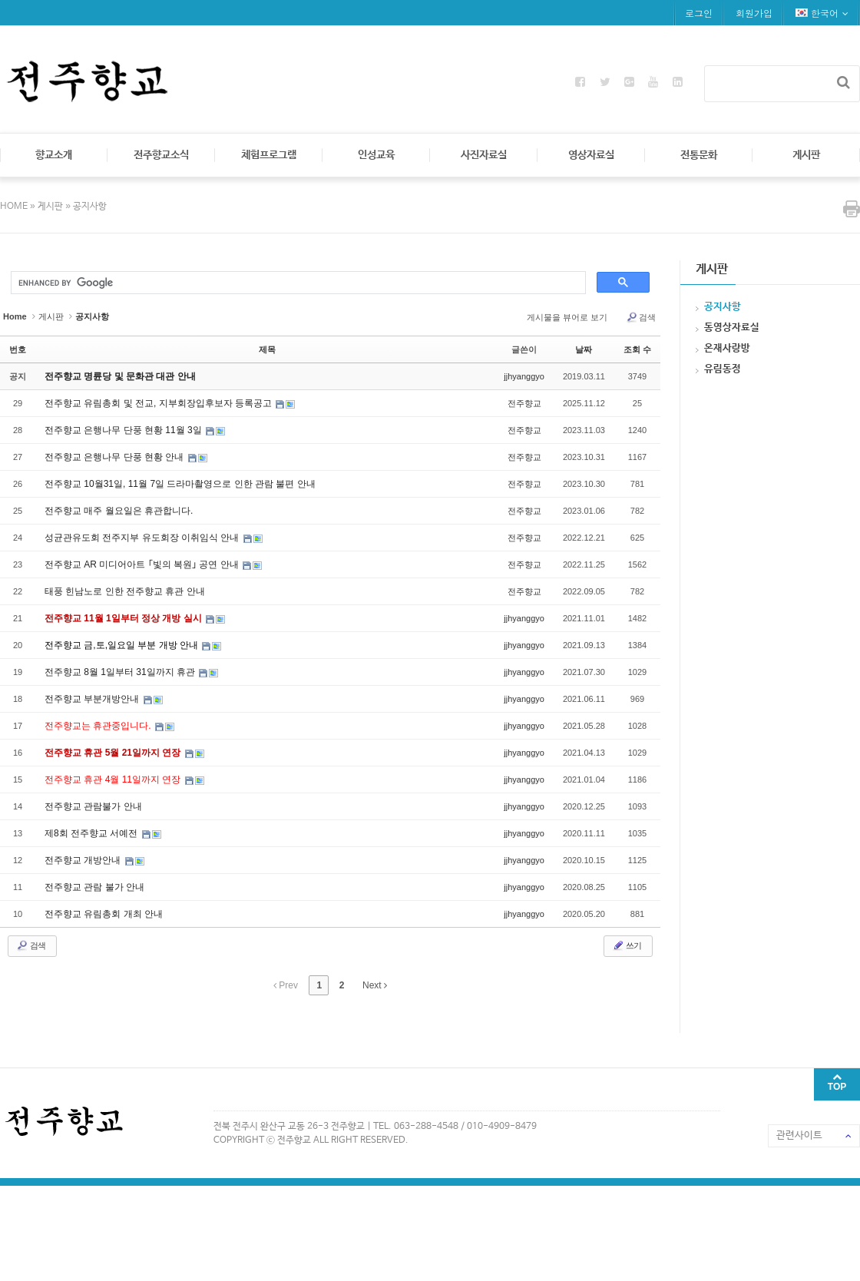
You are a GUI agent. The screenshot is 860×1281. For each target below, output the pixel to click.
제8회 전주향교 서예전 (93, 833)
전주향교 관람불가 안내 (93, 806)
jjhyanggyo (524, 376)
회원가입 (754, 12)
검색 (641, 317)
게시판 (806, 155)
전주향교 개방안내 (84, 860)
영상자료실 (591, 155)
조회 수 (637, 349)
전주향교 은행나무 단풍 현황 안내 (116, 457)
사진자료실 (484, 155)
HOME (15, 206)
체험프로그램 (268, 155)
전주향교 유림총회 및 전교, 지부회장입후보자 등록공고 (159, 403)
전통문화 (698, 155)
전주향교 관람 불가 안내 (94, 887)
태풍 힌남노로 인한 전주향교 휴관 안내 (125, 591)
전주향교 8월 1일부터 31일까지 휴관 (121, 672)
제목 (267, 349)
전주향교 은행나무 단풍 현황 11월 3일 (124, 430)
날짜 (583, 349)
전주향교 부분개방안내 (93, 698)
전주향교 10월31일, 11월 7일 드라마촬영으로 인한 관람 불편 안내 (180, 483)
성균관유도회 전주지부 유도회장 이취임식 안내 (143, 537)
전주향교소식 (161, 155)
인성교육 (376, 155)
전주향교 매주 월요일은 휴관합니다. (119, 510)
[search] (296, 283)
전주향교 (524, 403)
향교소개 (53, 155)
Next (374, 985)
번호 (17, 349)
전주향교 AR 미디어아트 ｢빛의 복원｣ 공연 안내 (143, 564)
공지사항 (90, 206)
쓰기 (626, 945)
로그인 (699, 12)
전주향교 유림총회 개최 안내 (104, 914)
